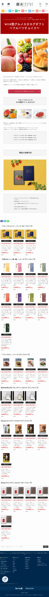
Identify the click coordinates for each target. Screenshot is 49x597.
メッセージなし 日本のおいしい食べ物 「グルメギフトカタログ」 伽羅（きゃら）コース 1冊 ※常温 (43, 312)
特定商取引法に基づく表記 (42, 565)
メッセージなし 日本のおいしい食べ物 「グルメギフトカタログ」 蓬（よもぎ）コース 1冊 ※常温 (43, 282)
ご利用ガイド (2, 563)
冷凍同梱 (31, 11)
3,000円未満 (27, 559)
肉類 (13, 565)
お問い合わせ (2, 573)
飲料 (13, 571)
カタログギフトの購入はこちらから (24, 91)
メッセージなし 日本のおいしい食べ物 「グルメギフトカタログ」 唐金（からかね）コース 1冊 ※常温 (6, 342)
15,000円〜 (27, 568)
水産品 (11, 11)
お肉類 (24, 11)
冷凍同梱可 (15, 570)
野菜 (13, 561)
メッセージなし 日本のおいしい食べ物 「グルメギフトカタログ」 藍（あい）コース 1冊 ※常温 (31, 282)
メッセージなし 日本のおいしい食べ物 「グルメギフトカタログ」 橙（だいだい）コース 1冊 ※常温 (6, 282)
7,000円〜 (27, 565)
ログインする (2, 559)
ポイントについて (3, 570)
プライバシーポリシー (41, 563)
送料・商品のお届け (4, 568)
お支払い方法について (4, 566)
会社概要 (38, 559)
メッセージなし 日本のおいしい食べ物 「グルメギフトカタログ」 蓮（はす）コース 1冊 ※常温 (18, 282)
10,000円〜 (27, 566)
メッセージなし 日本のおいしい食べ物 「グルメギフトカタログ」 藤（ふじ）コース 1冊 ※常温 (18, 312)
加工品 (38, 11)
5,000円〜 (27, 563)
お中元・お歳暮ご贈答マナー (5, 571)
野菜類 (17, 11)
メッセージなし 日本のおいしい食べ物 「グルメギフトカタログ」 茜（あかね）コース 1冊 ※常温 (6, 312)
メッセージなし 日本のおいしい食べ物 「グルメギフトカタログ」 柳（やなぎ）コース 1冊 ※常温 (31, 312)
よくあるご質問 (3, 565)
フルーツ (5, 11)
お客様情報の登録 (3, 561)
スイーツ (45, 11)
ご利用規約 (39, 561)
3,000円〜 (27, 561)
